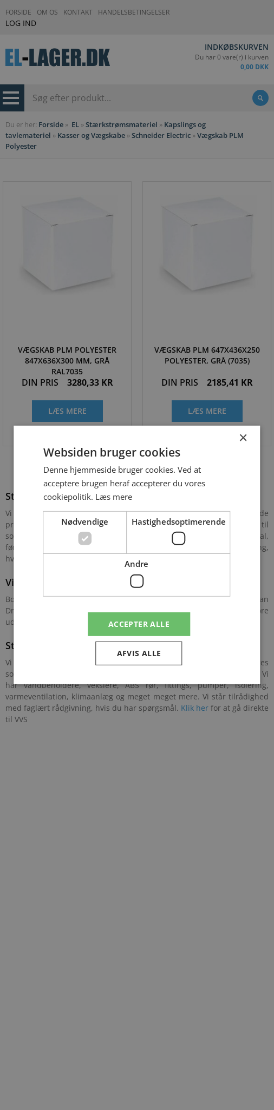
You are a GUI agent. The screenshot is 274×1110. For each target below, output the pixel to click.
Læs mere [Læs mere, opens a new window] (113, 496)
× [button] (243, 438)
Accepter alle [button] (138, 623)
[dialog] (137, 555)
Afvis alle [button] (139, 653)
